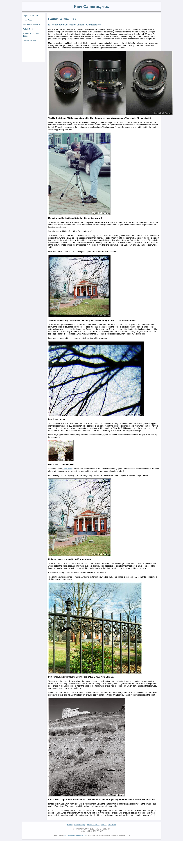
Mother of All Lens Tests (31, 34)
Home (69, 824)
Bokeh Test (28, 29)
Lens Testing (68, 469)
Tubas (103, 824)
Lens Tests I (28, 20)
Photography (79, 824)
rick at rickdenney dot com (76, 835)
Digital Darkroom (30, 15)
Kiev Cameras (93, 824)
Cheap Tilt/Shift (29, 40)
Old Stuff (112, 824)
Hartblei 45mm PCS (32, 24)
